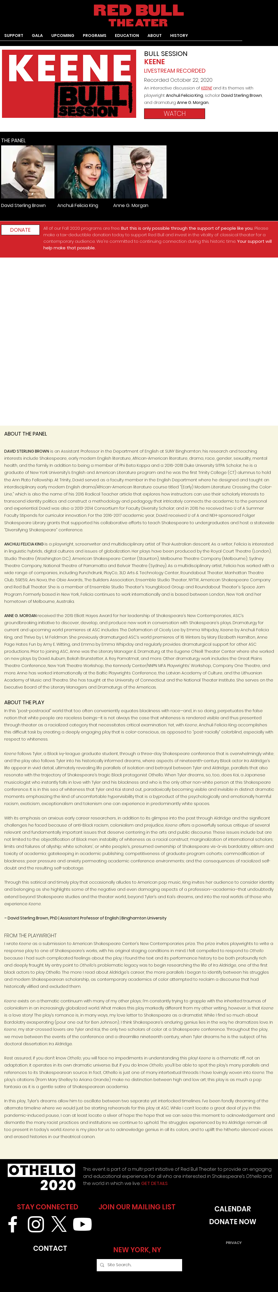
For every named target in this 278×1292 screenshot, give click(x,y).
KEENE (206, 88)
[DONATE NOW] (233, 1222)
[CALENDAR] (233, 1209)
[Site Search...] (139, 1265)
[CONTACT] (50, 1248)
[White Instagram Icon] (36, 1224)
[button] (95, 37)
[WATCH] (174, 113)
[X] (59, 1224)
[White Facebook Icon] (13, 1224)
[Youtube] (82, 1224)
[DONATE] (20, 230)
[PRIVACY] (233, 1243)
